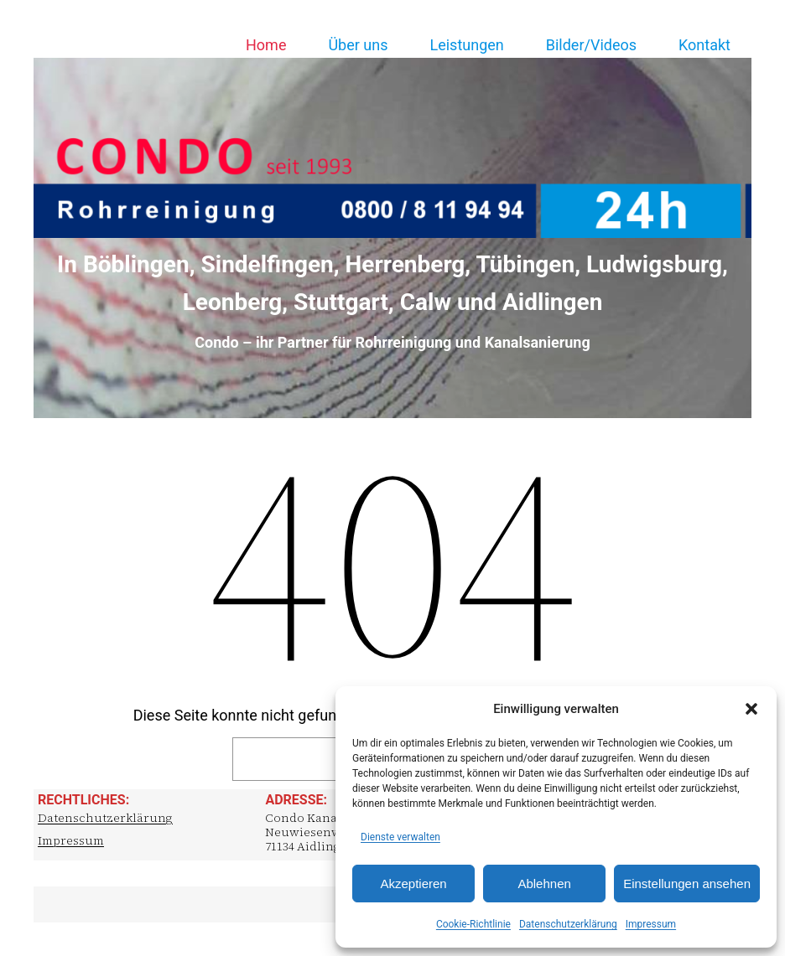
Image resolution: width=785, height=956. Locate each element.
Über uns (357, 45)
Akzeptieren (413, 883)
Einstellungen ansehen (687, 883)
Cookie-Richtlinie (473, 924)
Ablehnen (543, 883)
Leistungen (466, 45)
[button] (751, 708)
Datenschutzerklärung (568, 924)
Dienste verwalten (400, 837)
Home (266, 45)
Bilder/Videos (591, 45)
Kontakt (704, 45)
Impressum (651, 924)
